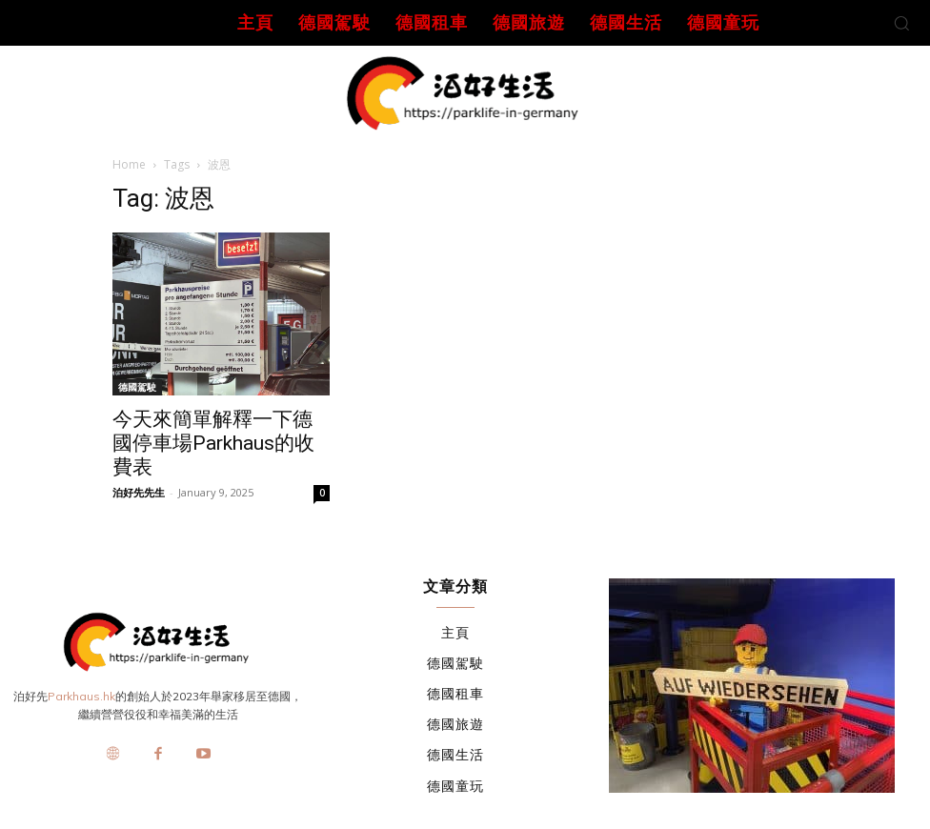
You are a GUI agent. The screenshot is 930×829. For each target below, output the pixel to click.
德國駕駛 (137, 387)
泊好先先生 (138, 492)
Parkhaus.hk (81, 696)
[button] (901, 23)
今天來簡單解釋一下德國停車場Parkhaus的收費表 (213, 443)
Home (129, 164)
